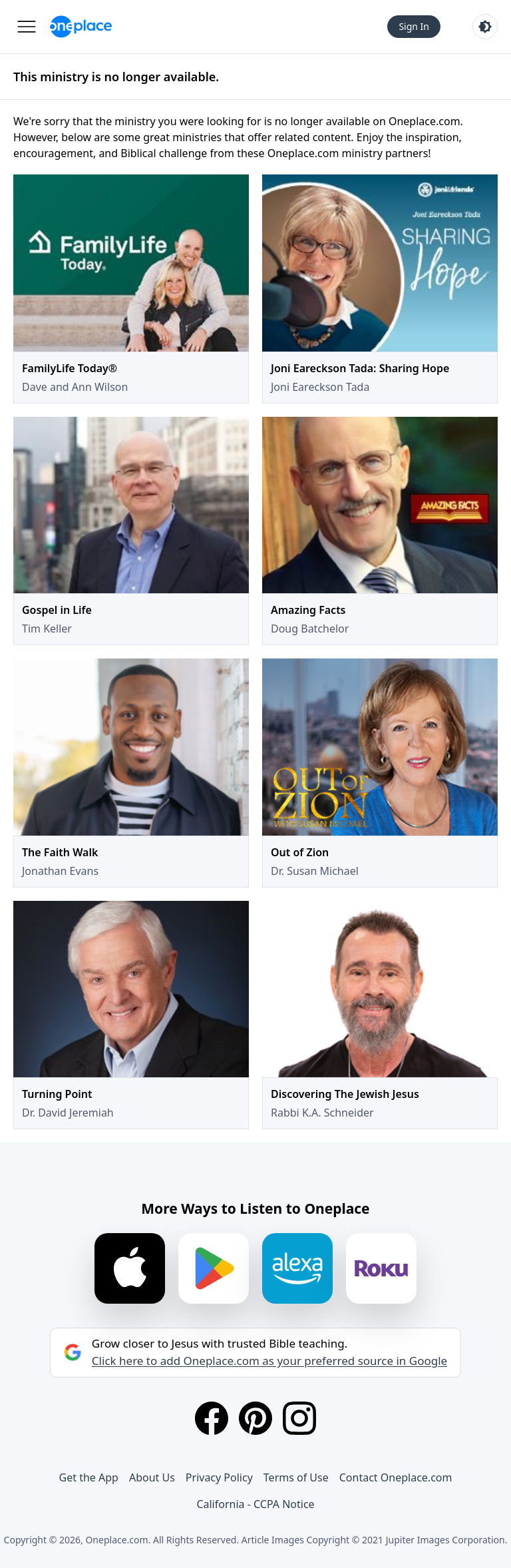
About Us (152, 1477)
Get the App (88, 1477)
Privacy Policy (219, 1477)
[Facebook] (211, 1418)
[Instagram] (299, 1418)
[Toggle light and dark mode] (485, 26)
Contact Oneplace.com (395, 1477)
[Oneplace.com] (81, 26)
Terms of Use (296, 1477)
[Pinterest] (255, 1418)
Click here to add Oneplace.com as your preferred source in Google (269, 1361)
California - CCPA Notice (255, 1504)
